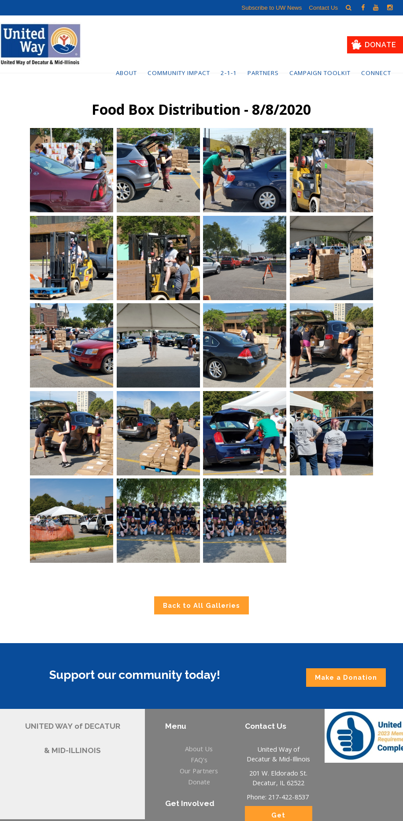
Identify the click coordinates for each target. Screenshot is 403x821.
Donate (380, 45)
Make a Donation (346, 677)
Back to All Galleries (201, 605)
